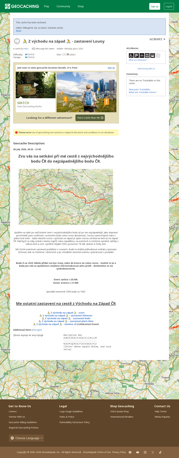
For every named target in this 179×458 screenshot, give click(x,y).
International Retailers (121, 416)
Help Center (161, 411)
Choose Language (26, 438)
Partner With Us (17, 416)
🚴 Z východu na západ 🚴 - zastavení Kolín (66, 318)
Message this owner (45, 48)
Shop (81, 6)
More (18, 30)
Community (63, 6)
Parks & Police (66, 416)
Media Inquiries (162, 416)
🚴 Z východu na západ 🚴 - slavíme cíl (54, 324)
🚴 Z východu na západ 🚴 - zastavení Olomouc (65, 315)
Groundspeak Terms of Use (97, 452)
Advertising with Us (146, 68)
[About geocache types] (17, 41)
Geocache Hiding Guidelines (23, 422)
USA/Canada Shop (119, 411)
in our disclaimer (106, 132)
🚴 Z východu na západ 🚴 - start (65, 312)
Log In (169, 6)
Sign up (154, 6)
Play (46, 6)
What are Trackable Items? (143, 92)
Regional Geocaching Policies (24, 427)
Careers (13, 411)
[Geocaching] (22, 6)
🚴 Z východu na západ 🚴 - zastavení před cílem (65, 321)
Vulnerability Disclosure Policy (74, 422)
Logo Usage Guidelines (71, 411)
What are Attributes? (138, 60)
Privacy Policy (119, 452)
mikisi (25, 48)
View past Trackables (139, 89)
